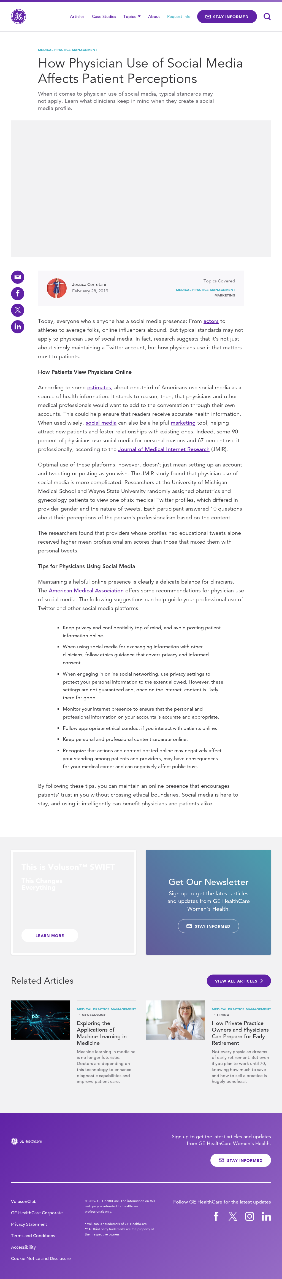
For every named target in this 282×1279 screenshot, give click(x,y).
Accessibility (23, 1247)
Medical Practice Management (67, 49)
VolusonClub (24, 1201)
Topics (132, 16)
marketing (183, 422)
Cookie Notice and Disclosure (41, 1258)
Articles (77, 16)
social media (101, 422)
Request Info (179, 16)
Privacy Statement (29, 1224)
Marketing (225, 295)
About (154, 16)
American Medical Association (86, 590)
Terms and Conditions (33, 1235)
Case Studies (104, 16)
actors (211, 321)
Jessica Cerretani (89, 284)
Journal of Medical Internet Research (164, 449)
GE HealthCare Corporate (37, 1213)
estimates (99, 387)
